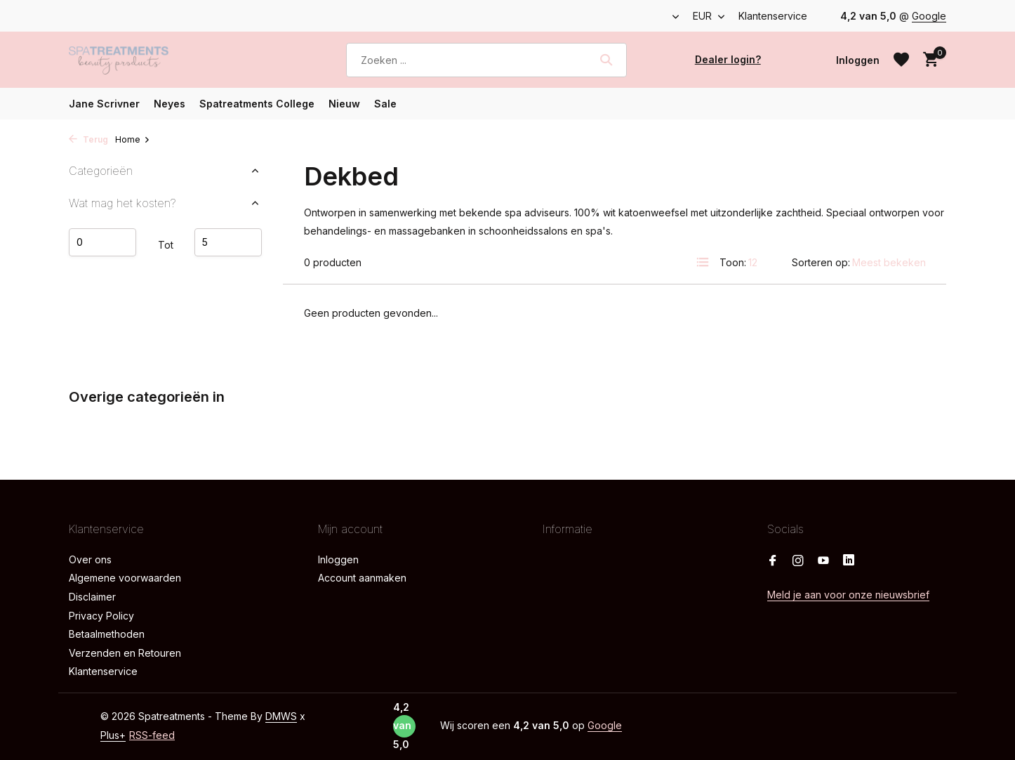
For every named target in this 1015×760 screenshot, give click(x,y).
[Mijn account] (858, 60)
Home (132, 139)
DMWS (281, 716)
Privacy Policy (101, 616)
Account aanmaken (362, 578)
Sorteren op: (821, 262)
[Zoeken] (486, 60)
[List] (702, 262)
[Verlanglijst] (901, 59)
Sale (385, 104)
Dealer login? (728, 59)
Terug (88, 139)
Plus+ (113, 735)
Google (929, 16)
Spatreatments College (256, 104)
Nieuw (344, 104)
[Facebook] (772, 561)
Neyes (169, 104)
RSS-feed (152, 735)
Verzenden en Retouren (125, 653)
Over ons (90, 559)
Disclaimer (92, 597)
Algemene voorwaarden (125, 578)
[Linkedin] (848, 561)
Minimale (102, 242)
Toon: (732, 262)
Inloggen (338, 559)
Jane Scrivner (104, 104)
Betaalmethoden (107, 634)
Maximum (228, 242)
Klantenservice (772, 16)
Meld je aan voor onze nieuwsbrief (848, 595)
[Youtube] (823, 561)
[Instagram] (798, 561)
